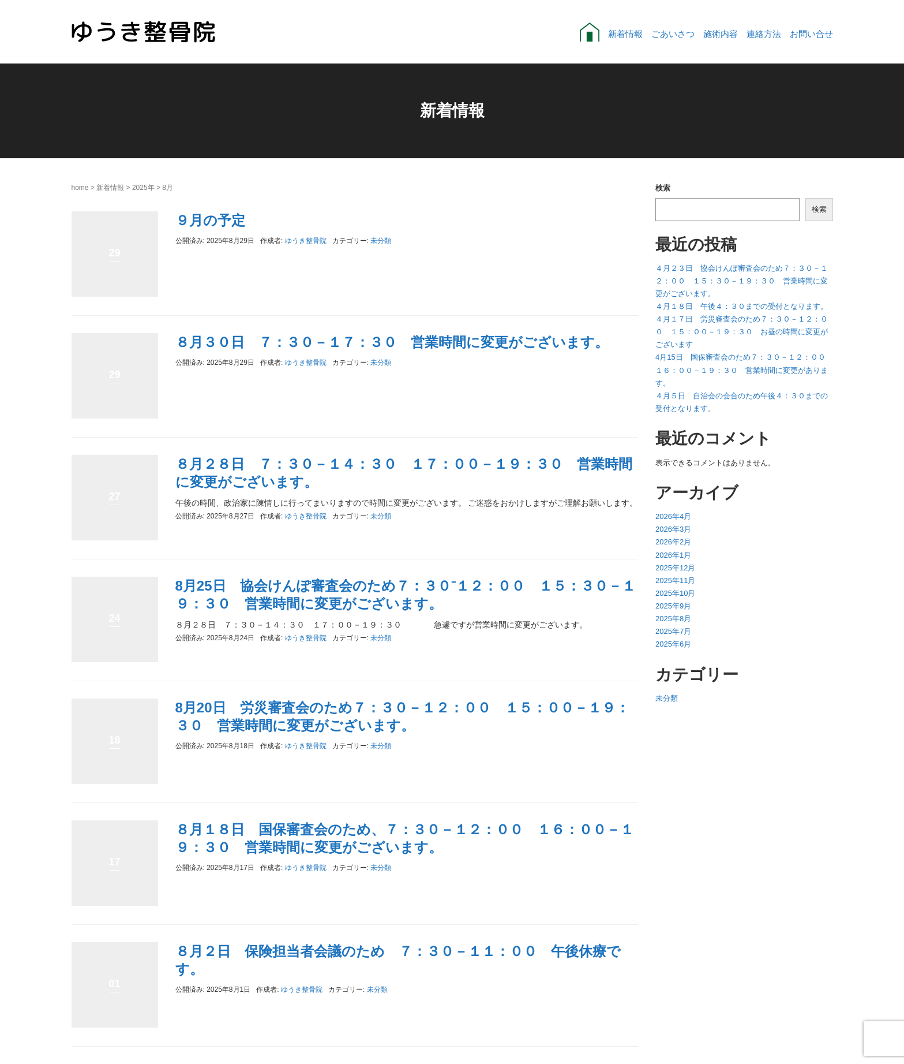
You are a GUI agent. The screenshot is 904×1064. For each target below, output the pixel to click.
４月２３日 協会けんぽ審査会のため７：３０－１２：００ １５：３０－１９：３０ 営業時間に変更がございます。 (741, 281)
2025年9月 (673, 606)
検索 (662, 188)
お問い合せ (811, 34)
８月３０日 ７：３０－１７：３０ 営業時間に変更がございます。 (392, 342)
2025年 (143, 188)
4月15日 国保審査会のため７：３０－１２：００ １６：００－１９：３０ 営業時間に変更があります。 (744, 370)
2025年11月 (675, 580)
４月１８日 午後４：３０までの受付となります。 (741, 306)
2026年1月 (673, 555)
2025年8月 (673, 618)
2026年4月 (673, 516)
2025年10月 (675, 593)
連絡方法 (764, 34)
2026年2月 (673, 541)
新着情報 (625, 34)
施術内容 (720, 34)
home (80, 188)
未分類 (380, 241)
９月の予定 (210, 220)
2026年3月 (673, 529)
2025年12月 (675, 567)
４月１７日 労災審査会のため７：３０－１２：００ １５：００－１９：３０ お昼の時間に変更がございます (741, 332)
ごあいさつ (673, 34)
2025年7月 (673, 631)
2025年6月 (673, 644)
